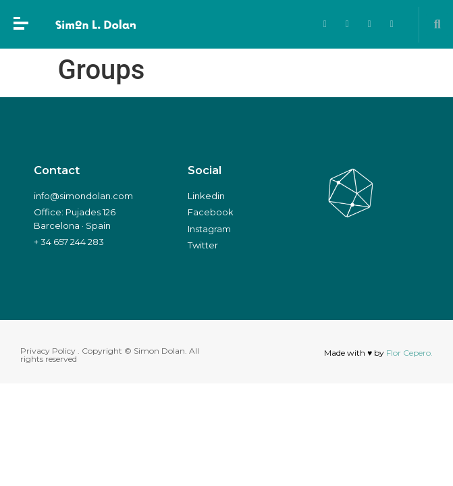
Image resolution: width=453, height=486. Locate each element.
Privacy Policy (48, 351)
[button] (437, 25)
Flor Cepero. (409, 353)
